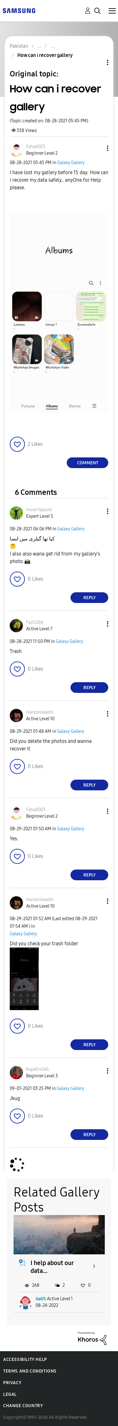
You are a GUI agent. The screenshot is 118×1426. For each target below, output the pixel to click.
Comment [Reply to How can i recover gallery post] (87, 463)
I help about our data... (52, 1266)
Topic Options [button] (97, 62)
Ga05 (41, 1299)
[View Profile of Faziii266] (34, 622)
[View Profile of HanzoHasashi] (39, 712)
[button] (97, 148)
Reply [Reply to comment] (89, 597)
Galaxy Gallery (71, 162)
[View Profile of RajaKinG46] (37, 1069)
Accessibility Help (25, 1359)
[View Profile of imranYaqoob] (39, 509)
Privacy (12, 1382)
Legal (10, 1394)
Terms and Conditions (30, 1371)
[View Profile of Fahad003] (35, 146)
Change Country (23, 1405)
